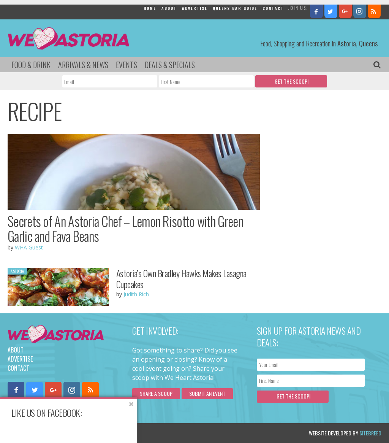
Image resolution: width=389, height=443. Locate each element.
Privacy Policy (84, 433)
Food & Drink (31, 64)
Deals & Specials (170, 64)
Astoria (17, 271)
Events (126, 64)
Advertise (194, 8)
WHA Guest (29, 247)
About (169, 8)
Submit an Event (207, 393)
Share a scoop (156, 393)
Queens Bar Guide (235, 8)
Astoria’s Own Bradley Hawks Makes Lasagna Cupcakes (181, 278)
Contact (273, 8)
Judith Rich (136, 294)
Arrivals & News (83, 64)
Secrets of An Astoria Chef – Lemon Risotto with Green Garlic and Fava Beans (125, 228)
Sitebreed (370, 433)
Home (150, 8)
